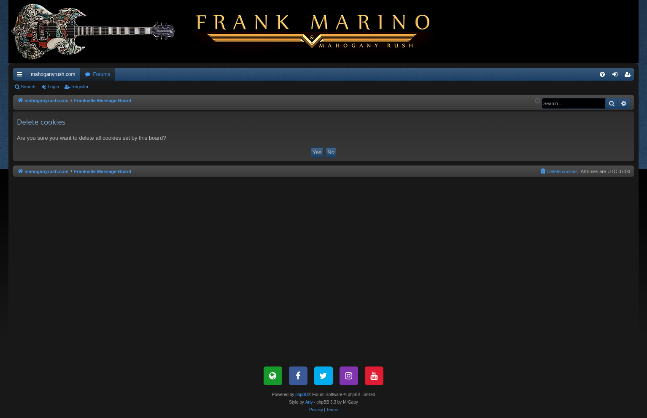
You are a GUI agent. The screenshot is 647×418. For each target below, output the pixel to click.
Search (28, 86)
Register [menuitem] (629, 76)
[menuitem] (602, 74)
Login (53, 86)
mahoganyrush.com (53, 74)
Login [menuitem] (616, 76)
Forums (101, 74)
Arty (309, 402)
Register (80, 86)
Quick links (21, 76)
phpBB (301, 394)
